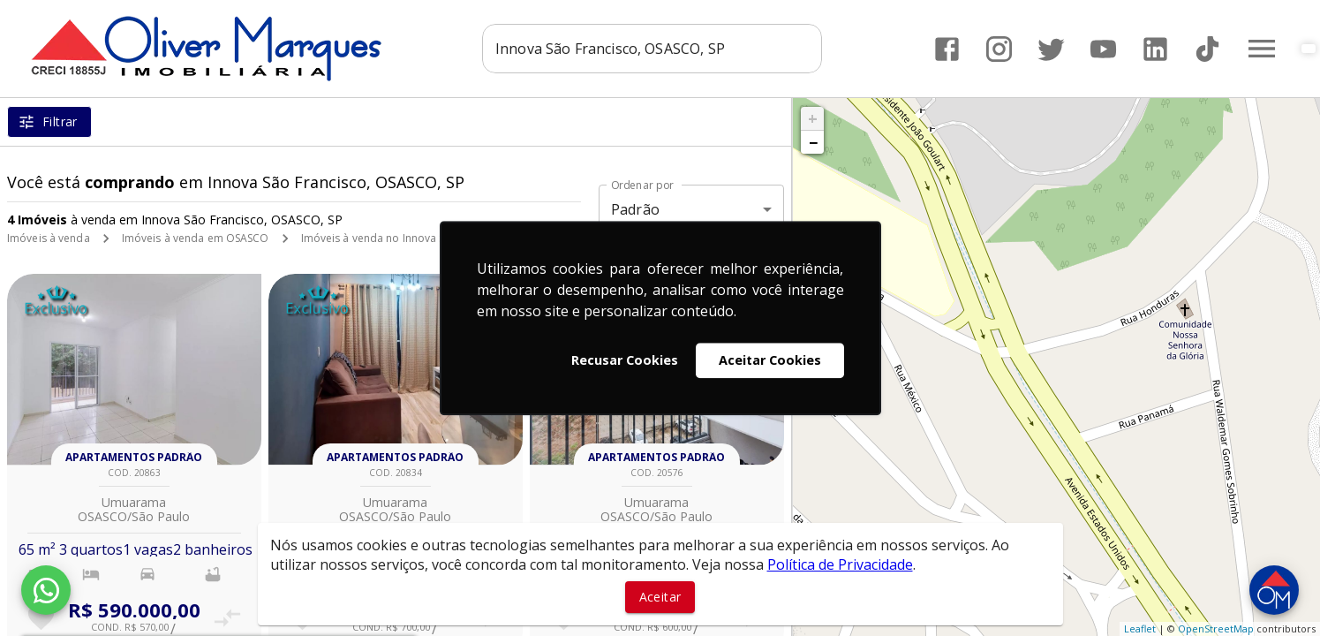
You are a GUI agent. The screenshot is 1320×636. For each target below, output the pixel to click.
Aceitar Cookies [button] (770, 360)
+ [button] (813, 118)
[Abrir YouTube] (1103, 49)
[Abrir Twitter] (1051, 49)
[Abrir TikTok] (1207, 49)
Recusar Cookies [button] (624, 360)
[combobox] (652, 48)
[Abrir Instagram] (999, 49)
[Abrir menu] (1261, 48)
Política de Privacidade (840, 564)
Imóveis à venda (48, 238)
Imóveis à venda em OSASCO (195, 238)
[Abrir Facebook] (947, 49)
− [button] (813, 142)
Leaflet (1140, 628)
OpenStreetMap (1216, 628)
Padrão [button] (635, 209)
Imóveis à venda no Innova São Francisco (405, 238)
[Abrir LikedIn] (1155, 49)
